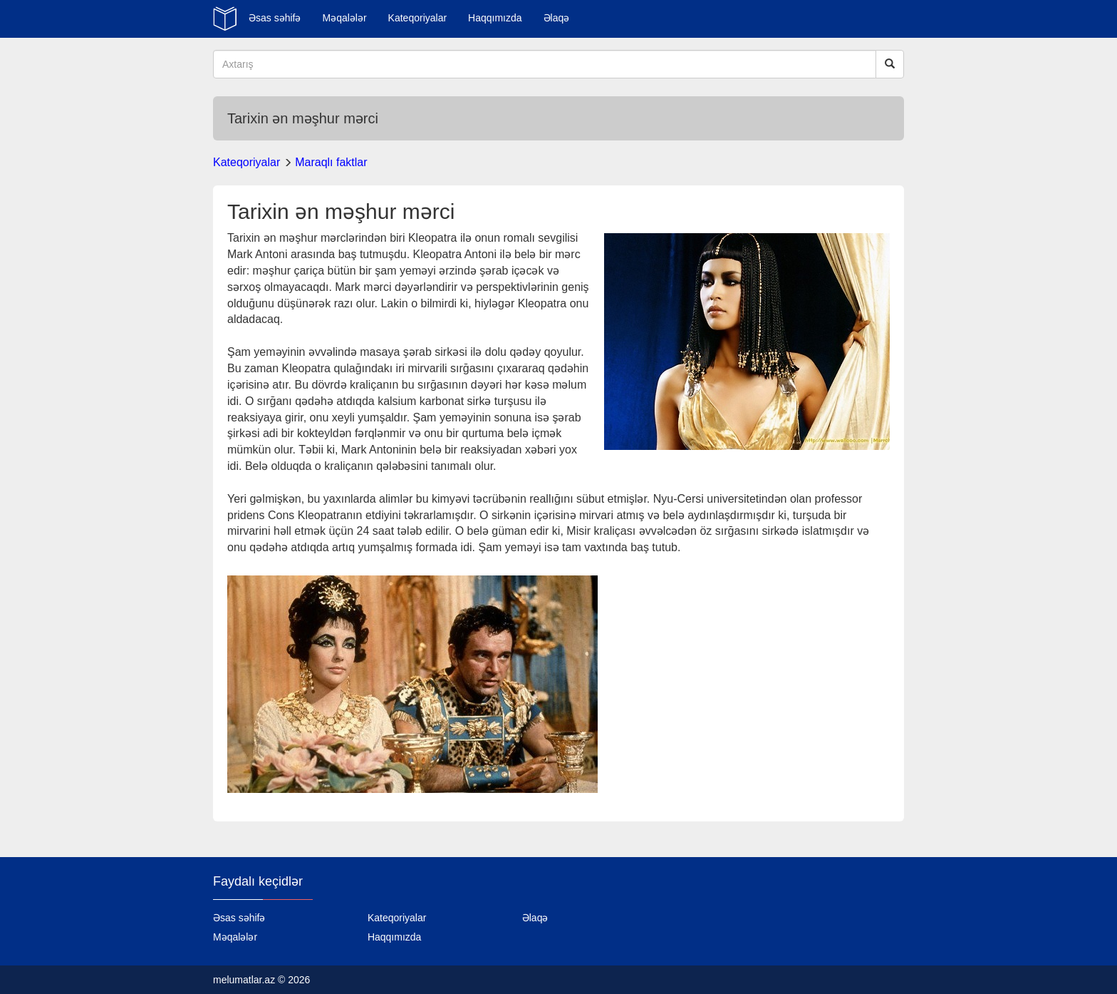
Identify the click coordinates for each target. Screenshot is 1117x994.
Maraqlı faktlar (331, 162)
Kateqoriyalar (417, 18)
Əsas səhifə (275, 18)
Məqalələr (344, 18)
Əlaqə (557, 18)
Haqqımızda (494, 18)
